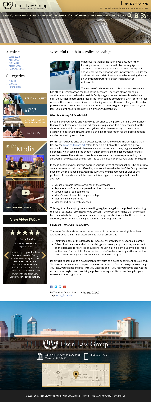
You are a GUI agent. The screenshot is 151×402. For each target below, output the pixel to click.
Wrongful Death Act (74, 145)
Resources (102, 15)
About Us (34, 15)
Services (46, 15)
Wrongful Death (64, 295)
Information (15, 87)
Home (8, 15)
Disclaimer (106, 396)
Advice (12, 81)
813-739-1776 (136, 4)
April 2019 (14, 63)
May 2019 (14, 60)
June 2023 (14, 57)
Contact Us (117, 15)
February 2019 (16, 69)
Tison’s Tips (19, 15)
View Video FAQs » (25, 219)
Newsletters (86, 15)
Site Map (95, 396)
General (13, 84)
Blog (74, 15)
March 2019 (15, 66)
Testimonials (61, 15)
